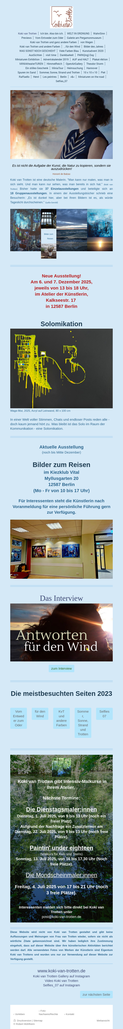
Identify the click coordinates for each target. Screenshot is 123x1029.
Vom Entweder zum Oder (18, 718)
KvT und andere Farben (61, 718)
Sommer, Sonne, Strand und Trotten (83, 723)
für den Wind (40, 714)
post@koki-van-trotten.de (61, 917)
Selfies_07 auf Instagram (61, 985)
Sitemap (37, 1020)
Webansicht (103, 1020)
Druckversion (22, 1020)
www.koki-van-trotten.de (62, 970)
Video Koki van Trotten (61, 980)
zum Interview (61, 668)
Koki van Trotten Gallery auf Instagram (61, 976)
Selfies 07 (104, 714)
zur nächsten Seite (96, 994)
